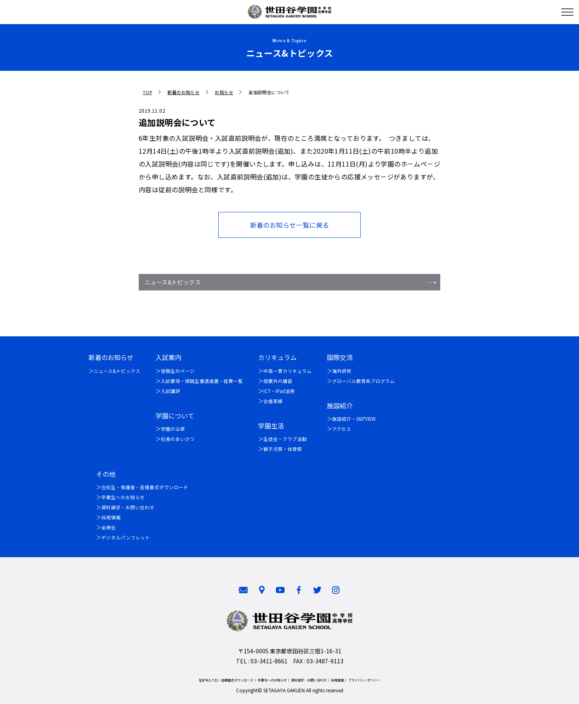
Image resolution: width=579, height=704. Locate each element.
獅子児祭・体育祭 (282, 449)
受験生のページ (178, 371)
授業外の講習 (277, 381)
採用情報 (111, 517)
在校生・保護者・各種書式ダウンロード (144, 487)
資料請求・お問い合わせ (127, 507)
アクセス (341, 429)
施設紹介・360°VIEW (354, 419)
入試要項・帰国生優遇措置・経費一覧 (202, 381)
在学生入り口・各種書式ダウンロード (226, 680)
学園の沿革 (173, 429)
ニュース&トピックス (173, 282)
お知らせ (224, 92)
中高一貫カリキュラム (287, 371)
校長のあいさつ (178, 439)
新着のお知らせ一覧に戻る (289, 225)
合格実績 (273, 401)
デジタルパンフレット (125, 537)
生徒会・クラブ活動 (285, 439)
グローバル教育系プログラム (363, 381)
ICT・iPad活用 (279, 391)
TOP (147, 92)
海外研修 (341, 371)
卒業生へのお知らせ (123, 497)
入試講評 (170, 391)
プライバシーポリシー (364, 680)
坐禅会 (108, 527)
